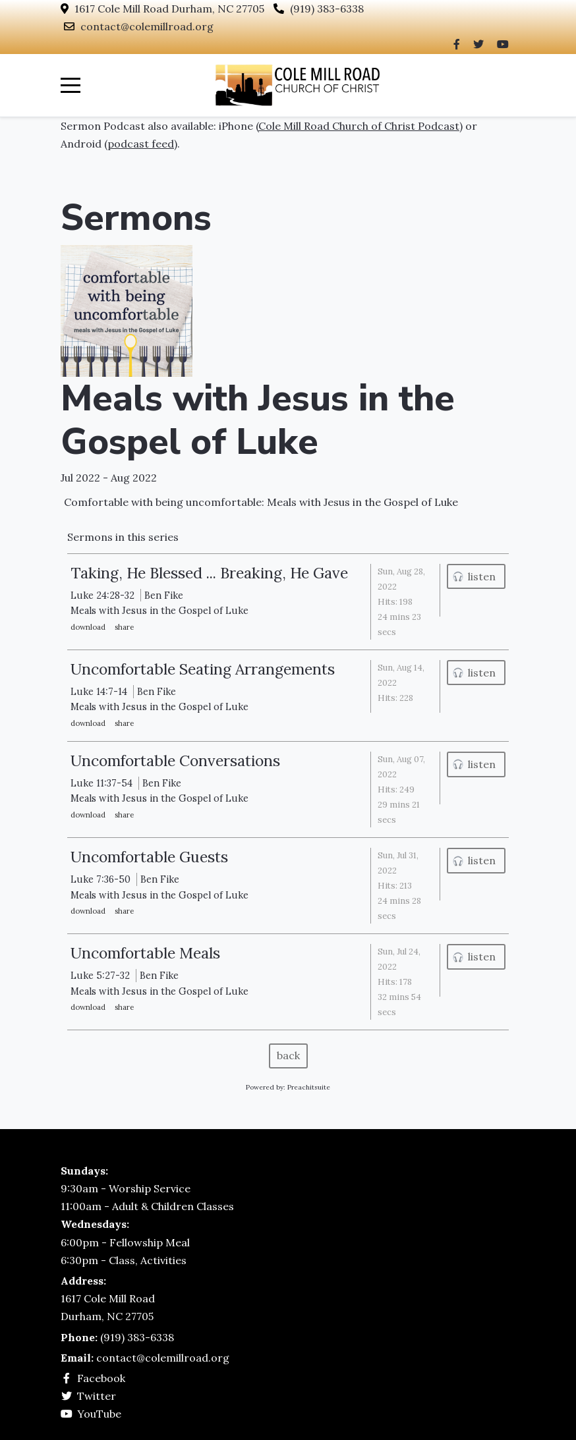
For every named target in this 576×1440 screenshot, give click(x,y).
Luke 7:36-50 (100, 879)
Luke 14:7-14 (99, 691)
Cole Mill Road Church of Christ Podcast (358, 125)
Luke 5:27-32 (100, 975)
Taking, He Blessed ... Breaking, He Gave (209, 572)
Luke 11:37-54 (101, 783)
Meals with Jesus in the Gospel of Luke (258, 420)
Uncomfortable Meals (145, 952)
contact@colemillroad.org (147, 26)
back (288, 1055)
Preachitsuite (308, 1087)
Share (124, 627)
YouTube (99, 1413)
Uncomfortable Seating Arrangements (203, 668)
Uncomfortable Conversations (175, 760)
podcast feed (140, 143)
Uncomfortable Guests (149, 856)
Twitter (96, 1395)
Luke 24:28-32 (102, 595)
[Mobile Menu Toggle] (70, 85)
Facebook (101, 1378)
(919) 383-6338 (327, 8)
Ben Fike (163, 595)
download (88, 627)
